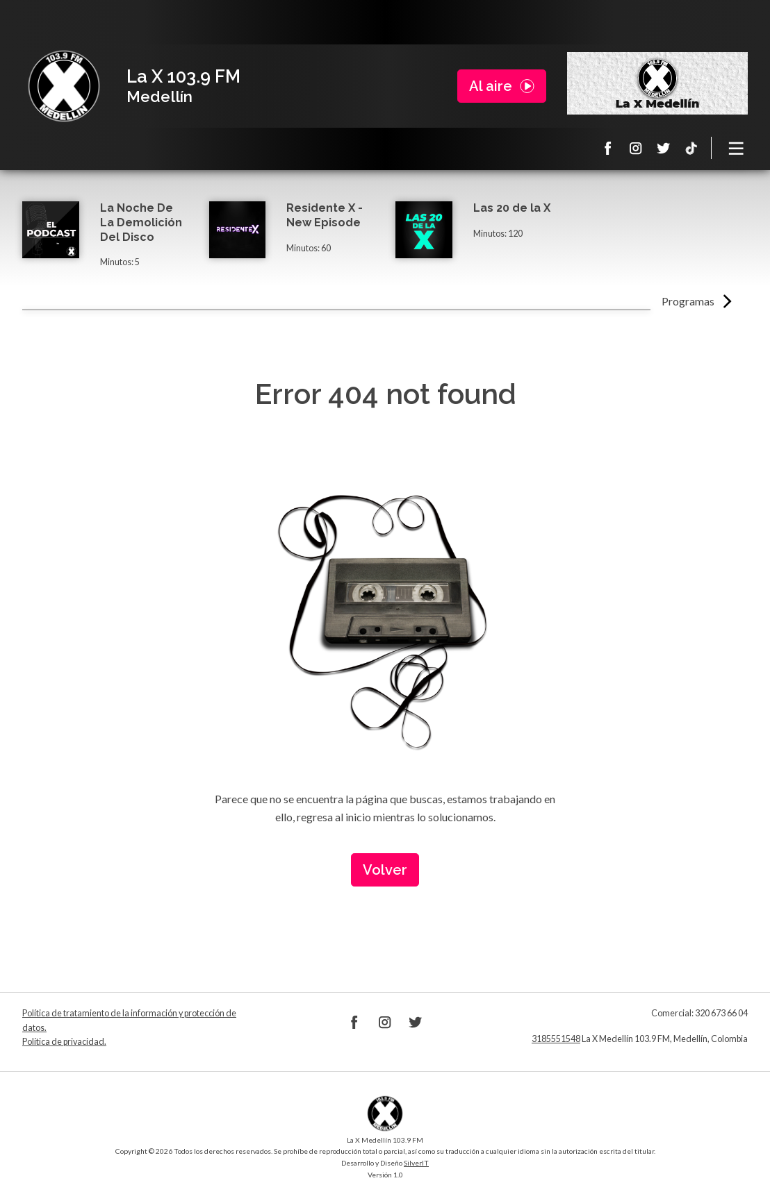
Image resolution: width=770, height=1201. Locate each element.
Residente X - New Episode (324, 215)
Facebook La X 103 (608, 148)
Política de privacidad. (64, 1041)
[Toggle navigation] (737, 148)
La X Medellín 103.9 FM (64, 86)
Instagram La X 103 (636, 148)
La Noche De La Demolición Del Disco (141, 222)
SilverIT (416, 1163)
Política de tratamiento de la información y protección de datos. (129, 1020)
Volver (385, 870)
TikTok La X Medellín (691, 148)
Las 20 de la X (511, 208)
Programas (688, 301)
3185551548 (556, 1039)
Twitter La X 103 (663, 148)
